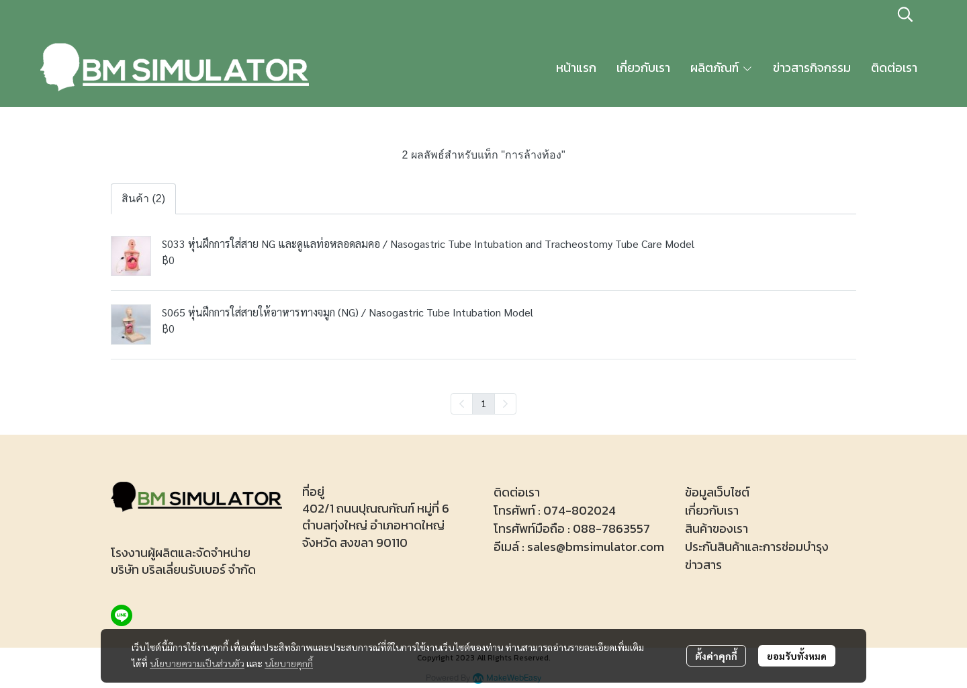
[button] (905, 14)
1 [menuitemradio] (483, 403)
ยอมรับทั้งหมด (797, 656)
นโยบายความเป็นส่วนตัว (197, 663)
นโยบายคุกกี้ (289, 663)
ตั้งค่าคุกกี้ (716, 656)
